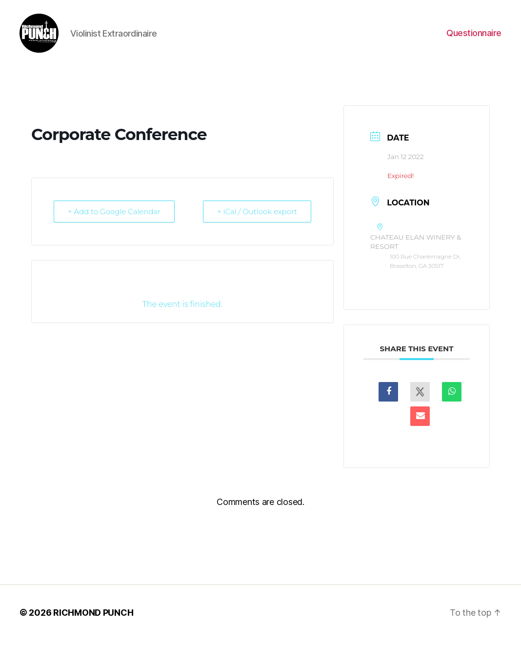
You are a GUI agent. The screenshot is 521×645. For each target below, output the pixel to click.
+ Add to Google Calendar (114, 216)
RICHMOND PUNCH (93, 617)
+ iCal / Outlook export (257, 216)
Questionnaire (473, 35)
